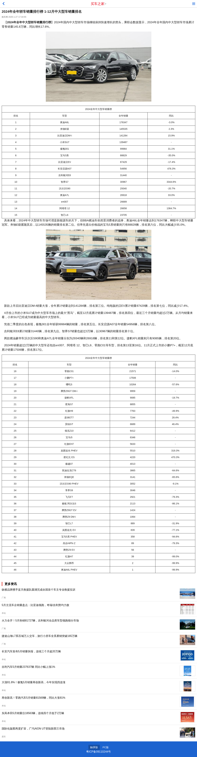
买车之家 (97, 3)
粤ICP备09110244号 (98, 751)
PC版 (106, 747)
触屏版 (94, 747)
